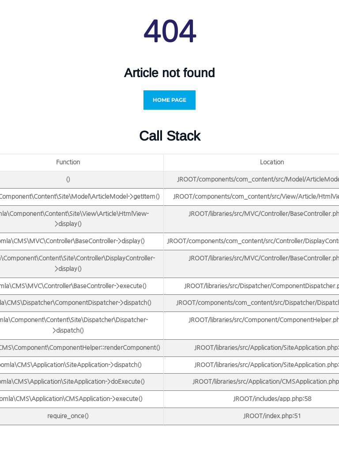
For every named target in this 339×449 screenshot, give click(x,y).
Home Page (169, 99)
